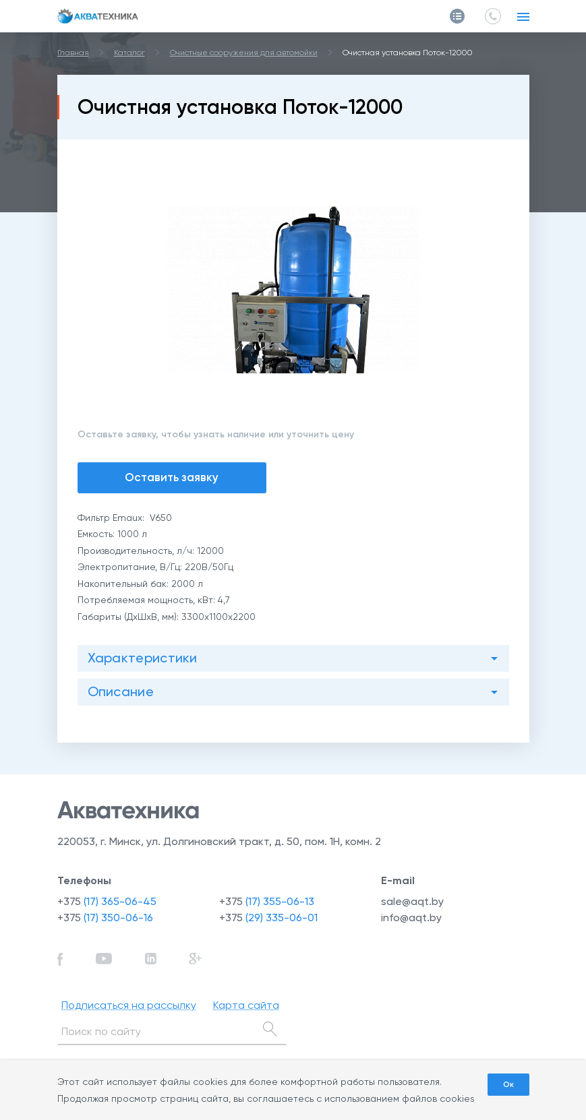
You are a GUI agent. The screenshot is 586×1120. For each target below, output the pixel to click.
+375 (106, 901)
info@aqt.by (411, 917)
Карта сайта (246, 1005)
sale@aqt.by (412, 901)
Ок (508, 1084)
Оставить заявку (171, 477)
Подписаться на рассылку (128, 1005)
